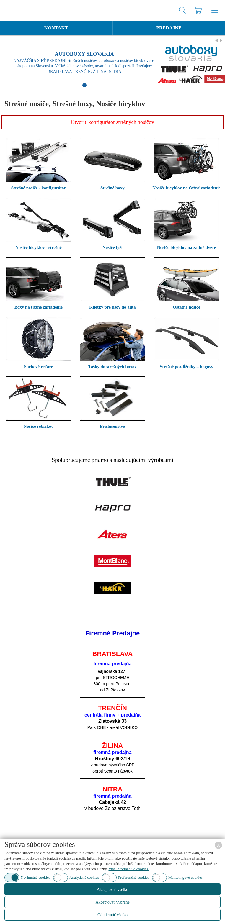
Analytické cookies (84, 877)
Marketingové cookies (185, 877)
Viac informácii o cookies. (128, 869)
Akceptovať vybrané (112, 902)
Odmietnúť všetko (112, 915)
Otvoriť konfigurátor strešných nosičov (112, 122)
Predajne (168, 27)
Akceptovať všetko (112, 889)
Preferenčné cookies (133, 877)
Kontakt (56, 27)
